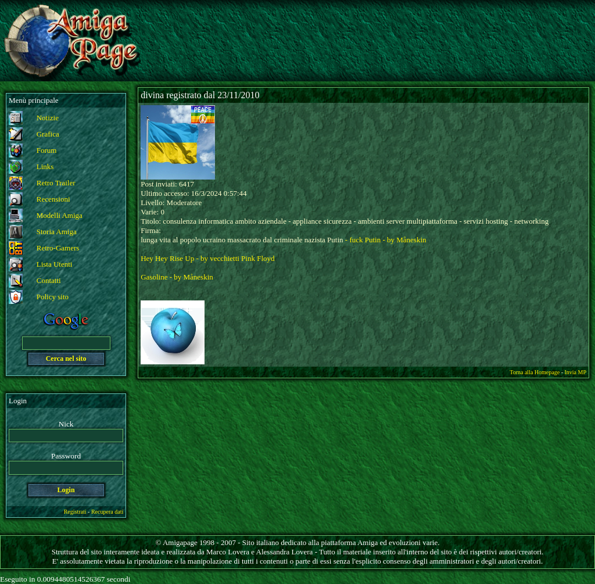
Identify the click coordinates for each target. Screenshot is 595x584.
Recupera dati (107, 511)
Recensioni (53, 199)
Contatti (49, 280)
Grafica (48, 134)
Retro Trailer (56, 182)
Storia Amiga (57, 231)
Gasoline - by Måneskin (177, 277)
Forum (47, 150)
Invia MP (576, 372)
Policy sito (53, 296)
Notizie (48, 117)
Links (45, 166)
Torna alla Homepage (535, 372)
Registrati (75, 511)
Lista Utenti (55, 264)
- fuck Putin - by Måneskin (385, 239)
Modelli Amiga (60, 215)
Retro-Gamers (58, 247)
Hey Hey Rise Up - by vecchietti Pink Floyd (207, 258)
